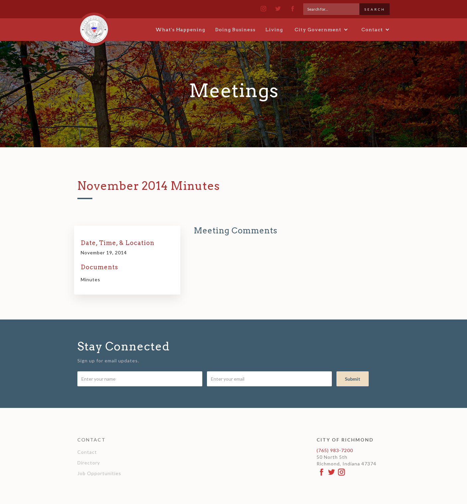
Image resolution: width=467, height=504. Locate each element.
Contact (87, 452)
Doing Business (235, 29)
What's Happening (180, 29)
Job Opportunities (99, 473)
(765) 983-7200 (335, 450)
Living (274, 29)
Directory (88, 462)
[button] (321, 30)
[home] (94, 26)
